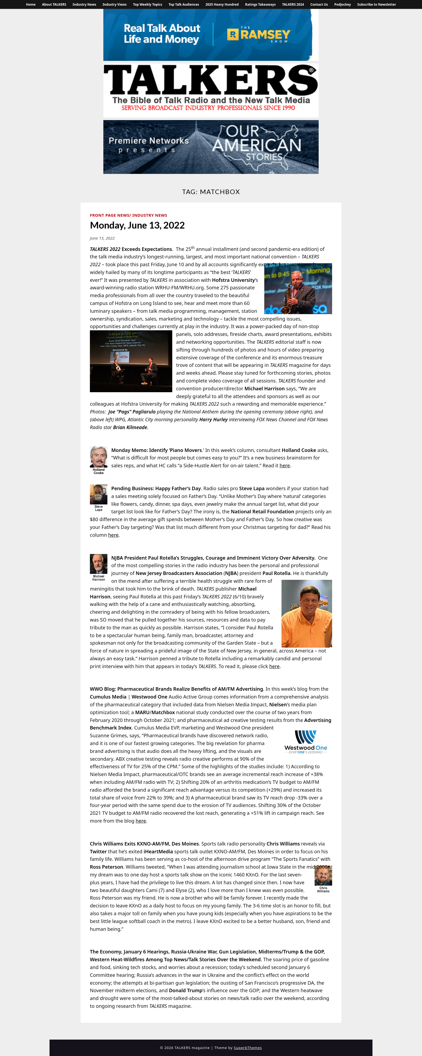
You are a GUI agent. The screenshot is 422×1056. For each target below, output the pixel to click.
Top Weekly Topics (147, 4)
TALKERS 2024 (293, 4)
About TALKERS (54, 4)
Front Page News (109, 215)
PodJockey (342, 4)
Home (31, 4)
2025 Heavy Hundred (222, 4)
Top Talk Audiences (183, 4)
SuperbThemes (248, 1047)
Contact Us (319, 4)
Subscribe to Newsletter (376, 4)
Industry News (84, 4)
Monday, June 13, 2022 (137, 224)
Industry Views (114, 4)
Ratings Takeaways (260, 4)
